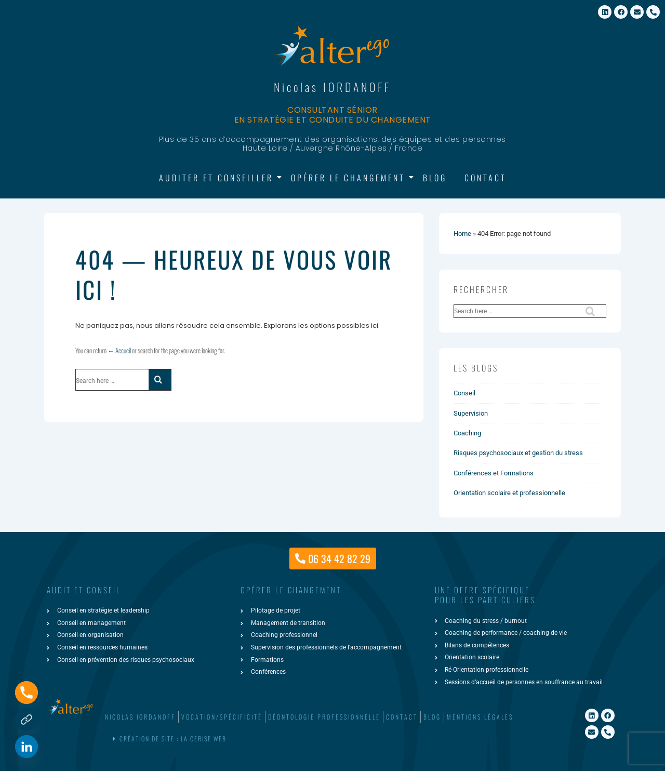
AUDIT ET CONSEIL (84, 589)
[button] (330, 739)
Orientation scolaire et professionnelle (509, 493)
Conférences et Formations (494, 473)
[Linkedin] (26, 746)
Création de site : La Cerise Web (173, 738)
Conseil (464, 393)
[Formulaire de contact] (26, 719)
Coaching (467, 433)
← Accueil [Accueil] (119, 350)
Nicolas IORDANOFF (332, 86)
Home (462, 233)
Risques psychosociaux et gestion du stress (518, 453)
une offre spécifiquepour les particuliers (485, 595)
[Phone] (26, 692)
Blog (435, 177)
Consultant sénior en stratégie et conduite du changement (332, 115)
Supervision (471, 413)
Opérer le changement (350, 177)
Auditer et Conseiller (218, 177)
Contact (485, 177)
